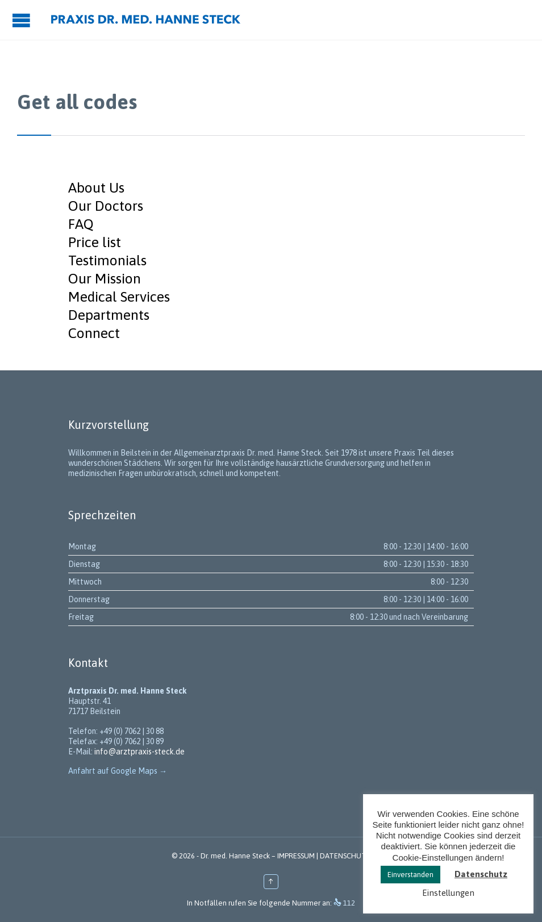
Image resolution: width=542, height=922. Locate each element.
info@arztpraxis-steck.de (139, 751)
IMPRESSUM (296, 856)
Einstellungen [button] (448, 893)
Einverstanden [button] (410, 874)
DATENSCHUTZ (345, 856)
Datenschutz (481, 874)
